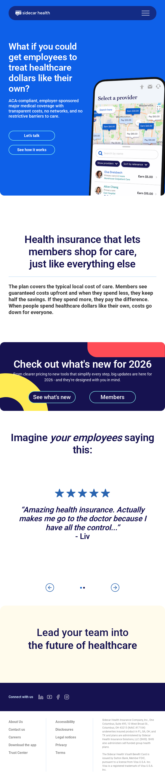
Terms (60, 753)
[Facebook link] (58, 697)
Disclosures (64, 729)
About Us (16, 722)
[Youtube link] (49, 697)
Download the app (22, 745)
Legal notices (65, 737)
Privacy (61, 745)
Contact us (17, 729)
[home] (32, 13)
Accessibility (65, 722)
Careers (15, 737)
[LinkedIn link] (40, 697)
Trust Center (18, 753)
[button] (146, 13)
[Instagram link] (66, 697)
